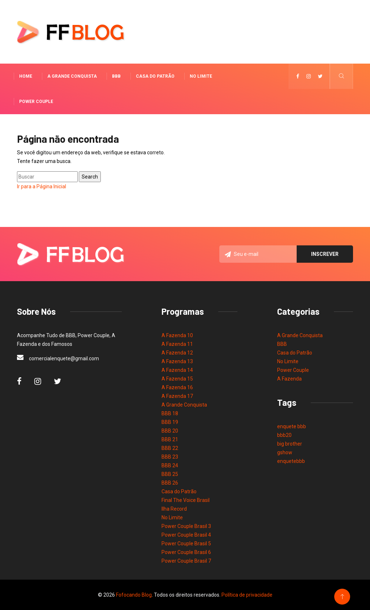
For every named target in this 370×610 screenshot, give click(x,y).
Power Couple (36, 101)
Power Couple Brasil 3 (186, 526)
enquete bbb (291, 426)
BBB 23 (170, 457)
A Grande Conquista (72, 76)
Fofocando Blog (134, 595)
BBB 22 (170, 448)
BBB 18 (170, 413)
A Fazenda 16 (177, 387)
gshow (284, 452)
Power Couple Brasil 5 (186, 543)
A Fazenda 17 (177, 396)
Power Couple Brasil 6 (186, 552)
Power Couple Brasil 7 (186, 561)
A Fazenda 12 (177, 353)
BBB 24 (170, 465)
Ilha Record (174, 509)
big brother (289, 444)
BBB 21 (170, 439)
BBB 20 (170, 431)
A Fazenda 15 (177, 379)
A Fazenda (289, 379)
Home (25, 76)
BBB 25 (170, 474)
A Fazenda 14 (177, 370)
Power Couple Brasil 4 (186, 535)
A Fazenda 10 (177, 335)
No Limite (201, 76)
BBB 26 (170, 483)
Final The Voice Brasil (186, 500)
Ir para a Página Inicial (41, 186)
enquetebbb (291, 461)
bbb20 (284, 435)
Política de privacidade (246, 595)
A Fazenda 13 (177, 361)
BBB (116, 76)
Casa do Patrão (155, 76)
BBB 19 (170, 422)
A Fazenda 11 (177, 344)
